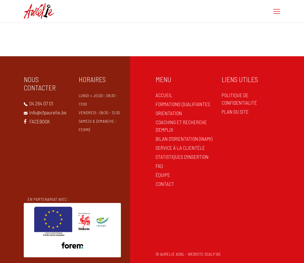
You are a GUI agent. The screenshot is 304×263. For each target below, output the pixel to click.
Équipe (163, 175)
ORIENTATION (169, 113)
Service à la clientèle (180, 148)
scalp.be (213, 254)
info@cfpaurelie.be (45, 112)
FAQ (159, 166)
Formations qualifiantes (183, 104)
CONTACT (165, 184)
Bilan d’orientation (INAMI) (184, 139)
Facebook (37, 121)
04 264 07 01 (38, 103)
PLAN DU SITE (235, 111)
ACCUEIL (164, 95)
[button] (276, 11)
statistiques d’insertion (182, 157)
